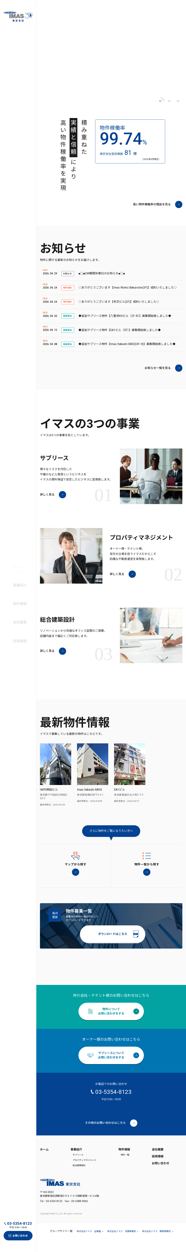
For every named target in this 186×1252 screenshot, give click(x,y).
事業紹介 (76, 1162)
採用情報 (157, 1169)
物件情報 (124, 1162)
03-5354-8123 (19, 1223)
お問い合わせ (20, 1235)
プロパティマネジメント (84, 1173)
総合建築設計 (79, 1178)
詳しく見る (47, 495)
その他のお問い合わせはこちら (105, 1135)
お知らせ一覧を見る (158, 368)
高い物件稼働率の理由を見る (152, 205)
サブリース (78, 1167)
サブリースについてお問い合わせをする (111, 1068)
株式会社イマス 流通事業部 (121, 1244)
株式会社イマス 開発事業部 (156, 1244)
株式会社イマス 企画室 (89, 1244)
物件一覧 (125, 1167)
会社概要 (17, 611)
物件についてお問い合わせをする (111, 1024)
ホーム (16, 574)
